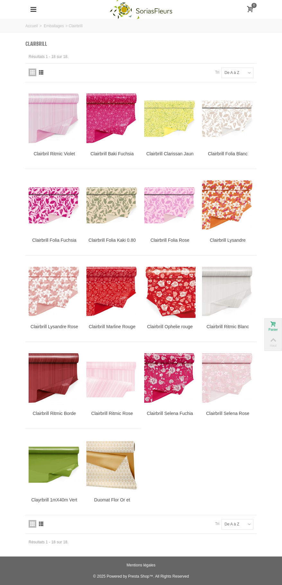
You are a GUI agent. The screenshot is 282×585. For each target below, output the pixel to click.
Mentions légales (141, 565)
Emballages (54, 26)
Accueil (31, 26)
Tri (217, 72)
